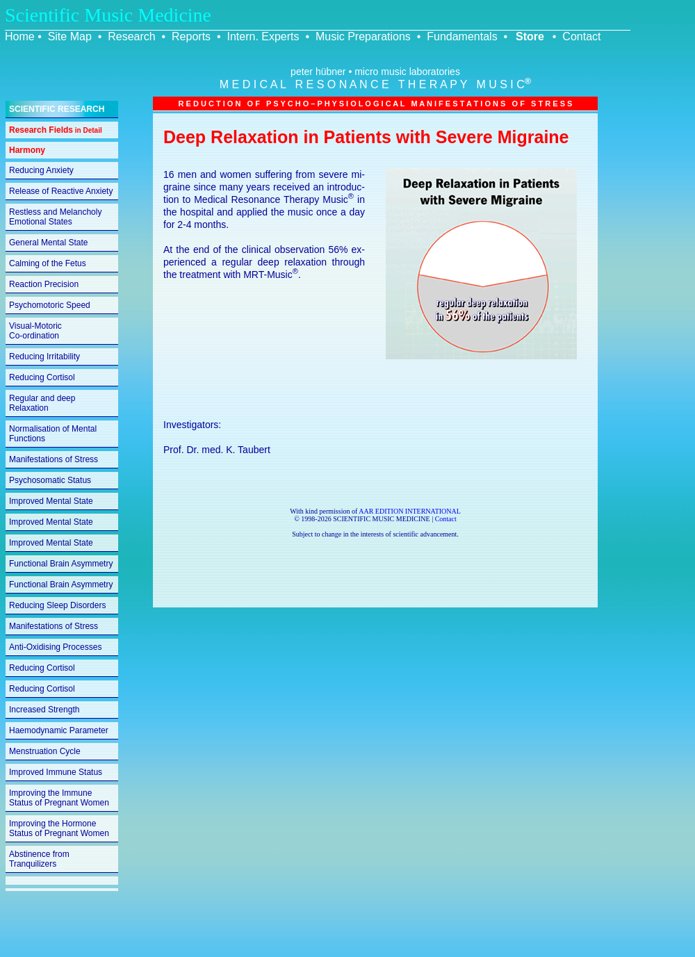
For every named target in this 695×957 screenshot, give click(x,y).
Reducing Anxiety (41, 170)
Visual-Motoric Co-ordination (35, 331)
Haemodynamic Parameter (58, 730)
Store (530, 36)
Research (131, 36)
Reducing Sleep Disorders (57, 605)
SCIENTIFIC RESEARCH (56, 109)
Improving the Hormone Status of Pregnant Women (59, 828)
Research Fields (55, 130)
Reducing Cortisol (42, 377)
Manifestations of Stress (53, 459)
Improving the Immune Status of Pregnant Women (59, 798)
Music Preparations (363, 36)
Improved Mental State (51, 501)
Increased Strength (44, 709)
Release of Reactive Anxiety (61, 191)
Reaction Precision (44, 284)
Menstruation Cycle (45, 751)
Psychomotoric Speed (49, 305)
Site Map (70, 36)
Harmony (27, 150)
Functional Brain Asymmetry (61, 564)
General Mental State (48, 242)
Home (20, 36)
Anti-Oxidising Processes (55, 647)
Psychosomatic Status (50, 480)
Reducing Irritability (44, 356)
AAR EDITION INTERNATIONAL (410, 511)
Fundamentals (462, 36)
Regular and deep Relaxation (42, 403)
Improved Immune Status (55, 772)
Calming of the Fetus (47, 263)
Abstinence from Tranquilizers (39, 859)
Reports (191, 36)
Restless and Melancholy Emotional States (55, 217)
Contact (581, 36)
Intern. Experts (263, 36)
